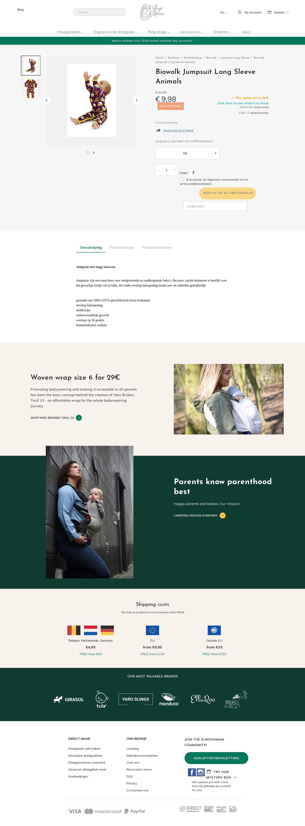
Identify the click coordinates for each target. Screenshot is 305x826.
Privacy (131, 783)
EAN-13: (244, 113)
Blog (20, 10)
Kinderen (221, 32)
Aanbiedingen (78, 776)
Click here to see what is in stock (243, 103)
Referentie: (247, 107)
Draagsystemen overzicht (86, 762)
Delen (193, 173)
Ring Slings (158, 32)
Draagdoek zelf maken (84, 749)
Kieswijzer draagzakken (85, 755)
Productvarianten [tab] (157, 247)
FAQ (129, 776)
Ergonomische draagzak (114, 32)
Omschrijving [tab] (91, 247)
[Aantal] (166, 170)
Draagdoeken (69, 32)
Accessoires (190, 32)
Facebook (192, 772)
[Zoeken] (99, 12)
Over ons (132, 762)
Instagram (201, 772)
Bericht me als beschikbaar (228, 193)
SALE (246, 32)
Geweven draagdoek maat (87, 769)
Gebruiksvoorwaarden (142, 755)
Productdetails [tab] (121, 247)
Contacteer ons (137, 790)
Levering (132, 749)
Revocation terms (139, 769)
